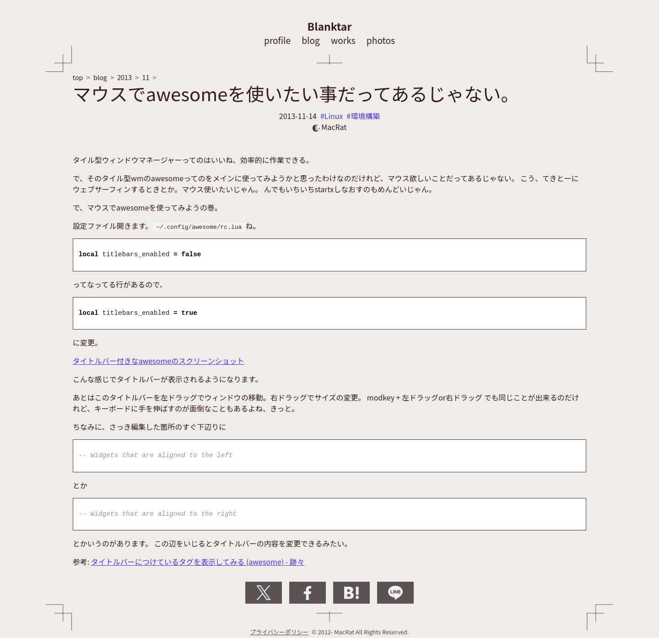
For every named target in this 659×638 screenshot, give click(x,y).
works (343, 40)
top (78, 77)
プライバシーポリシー (279, 631)
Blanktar (330, 26)
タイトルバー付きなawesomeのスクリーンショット (158, 360)
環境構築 (365, 115)
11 (145, 77)
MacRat (330, 126)
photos (381, 40)
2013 (124, 77)
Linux (333, 115)
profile (277, 40)
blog (311, 40)
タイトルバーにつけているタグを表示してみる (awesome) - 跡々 (197, 561)
